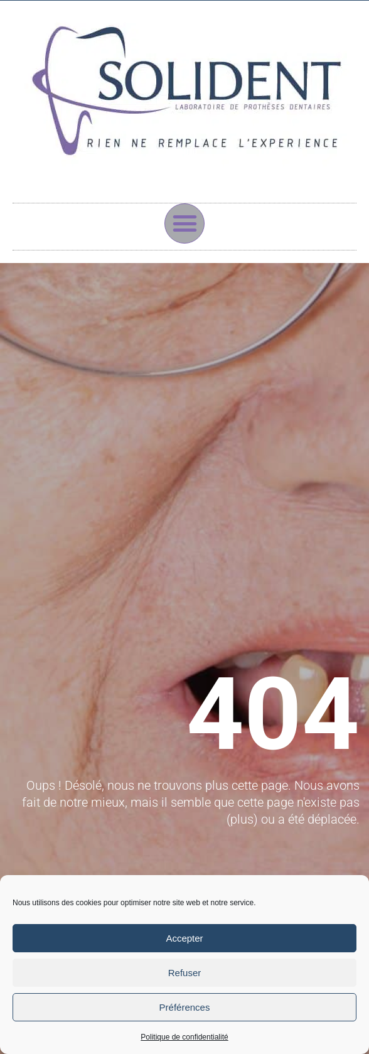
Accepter (184, 938)
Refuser (184, 972)
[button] (184, 223)
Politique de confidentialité (184, 1037)
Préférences (184, 1007)
